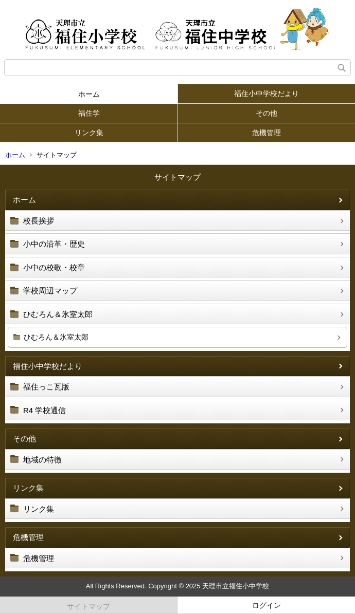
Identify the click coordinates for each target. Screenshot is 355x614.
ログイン (266, 605)
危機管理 (266, 132)
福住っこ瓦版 (46, 386)
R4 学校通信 (44, 410)
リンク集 (89, 132)
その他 (266, 113)
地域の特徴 (42, 459)
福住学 (89, 113)
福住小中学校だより (266, 93)
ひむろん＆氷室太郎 (58, 314)
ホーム (89, 94)
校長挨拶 (38, 220)
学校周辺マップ (50, 290)
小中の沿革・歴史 (54, 243)
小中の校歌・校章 (54, 267)
